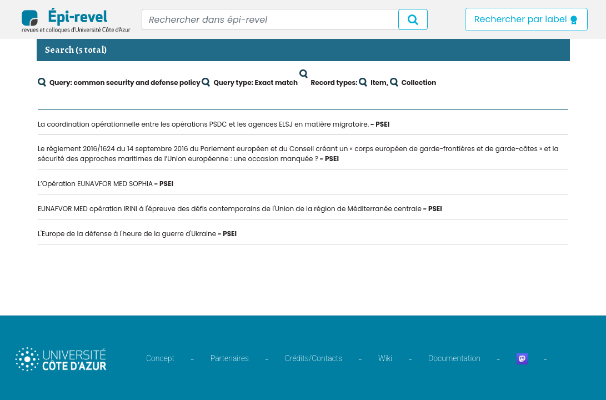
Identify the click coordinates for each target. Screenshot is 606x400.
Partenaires (230, 358)
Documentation (454, 358)
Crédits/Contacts (313, 358)
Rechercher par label (526, 19)
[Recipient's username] (285, 19)
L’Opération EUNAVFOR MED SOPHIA (95, 183)
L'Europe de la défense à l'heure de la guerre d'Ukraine (127, 233)
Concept (160, 358)
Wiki (385, 358)
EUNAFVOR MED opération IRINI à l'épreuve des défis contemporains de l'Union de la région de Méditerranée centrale (230, 208)
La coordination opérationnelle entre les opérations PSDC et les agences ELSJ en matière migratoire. (203, 124)
